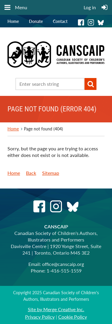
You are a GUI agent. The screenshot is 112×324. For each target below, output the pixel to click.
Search (90, 84)
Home (13, 21)
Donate (36, 21)
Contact (60, 21)
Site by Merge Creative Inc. (56, 309)
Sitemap (50, 173)
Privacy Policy (40, 317)
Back (31, 173)
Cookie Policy (72, 317)
